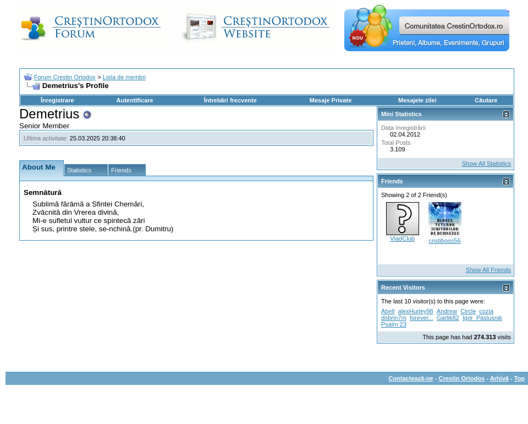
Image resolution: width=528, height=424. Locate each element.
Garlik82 (448, 317)
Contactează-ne (410, 378)
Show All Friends (488, 270)
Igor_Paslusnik (482, 317)
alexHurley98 (415, 311)
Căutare (486, 100)
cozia (486, 311)
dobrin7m (393, 317)
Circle (468, 311)
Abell (387, 311)
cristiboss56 (444, 240)
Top (519, 378)
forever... (421, 317)
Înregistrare (57, 100)
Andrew (447, 311)
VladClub (402, 238)
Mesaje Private (330, 100)
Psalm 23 (393, 324)
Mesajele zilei (417, 100)
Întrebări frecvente (230, 100)
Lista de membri (124, 77)
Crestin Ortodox (462, 378)
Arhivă (499, 378)
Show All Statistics (486, 163)
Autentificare (134, 100)
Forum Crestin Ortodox (65, 77)
